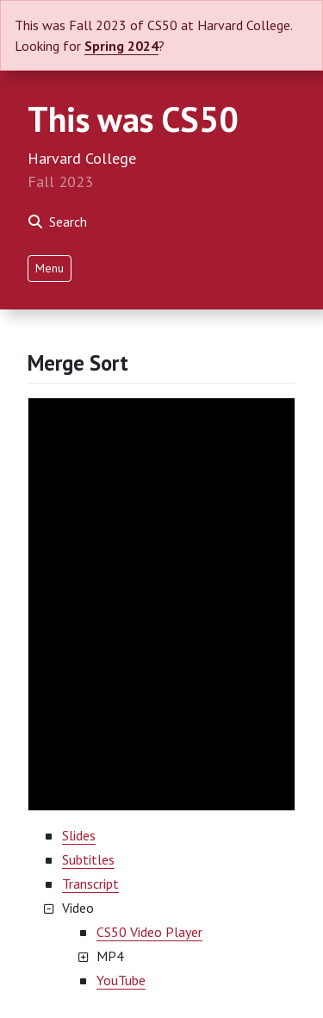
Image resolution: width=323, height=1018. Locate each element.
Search (57, 221)
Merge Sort (78, 363)
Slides (79, 835)
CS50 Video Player (149, 931)
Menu (49, 268)
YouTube (121, 980)
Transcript (90, 883)
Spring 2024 (121, 45)
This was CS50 (133, 119)
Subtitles (88, 859)
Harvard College (82, 158)
